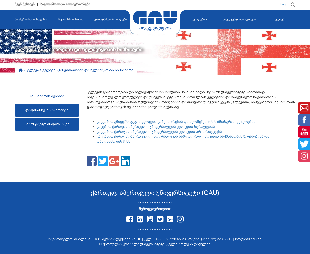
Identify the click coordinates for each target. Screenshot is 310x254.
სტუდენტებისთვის (70, 19)
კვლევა (279, 19)
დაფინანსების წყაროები (47, 110)
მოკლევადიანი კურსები (239, 19)
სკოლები (199, 19)
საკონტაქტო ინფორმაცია (47, 124)
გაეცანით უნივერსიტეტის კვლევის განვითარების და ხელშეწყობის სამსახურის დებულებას (176, 122)
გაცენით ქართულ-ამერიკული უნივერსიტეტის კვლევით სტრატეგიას (156, 127)
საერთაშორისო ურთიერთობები (65, 4)
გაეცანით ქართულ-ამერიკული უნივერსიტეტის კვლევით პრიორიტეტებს (159, 132)
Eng (283, 4)
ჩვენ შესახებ (25, 4)
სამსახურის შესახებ (47, 96)
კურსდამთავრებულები (110, 19)
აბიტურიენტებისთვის (31, 19)
